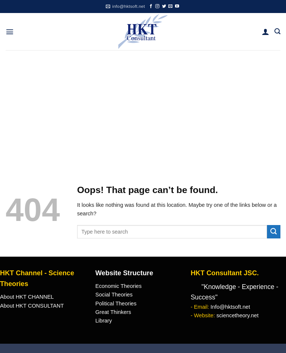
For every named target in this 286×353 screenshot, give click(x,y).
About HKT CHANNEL (27, 297)
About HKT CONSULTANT (32, 306)
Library (103, 321)
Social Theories (114, 295)
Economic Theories (118, 286)
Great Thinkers (113, 312)
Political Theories (116, 304)
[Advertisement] (143, 106)
